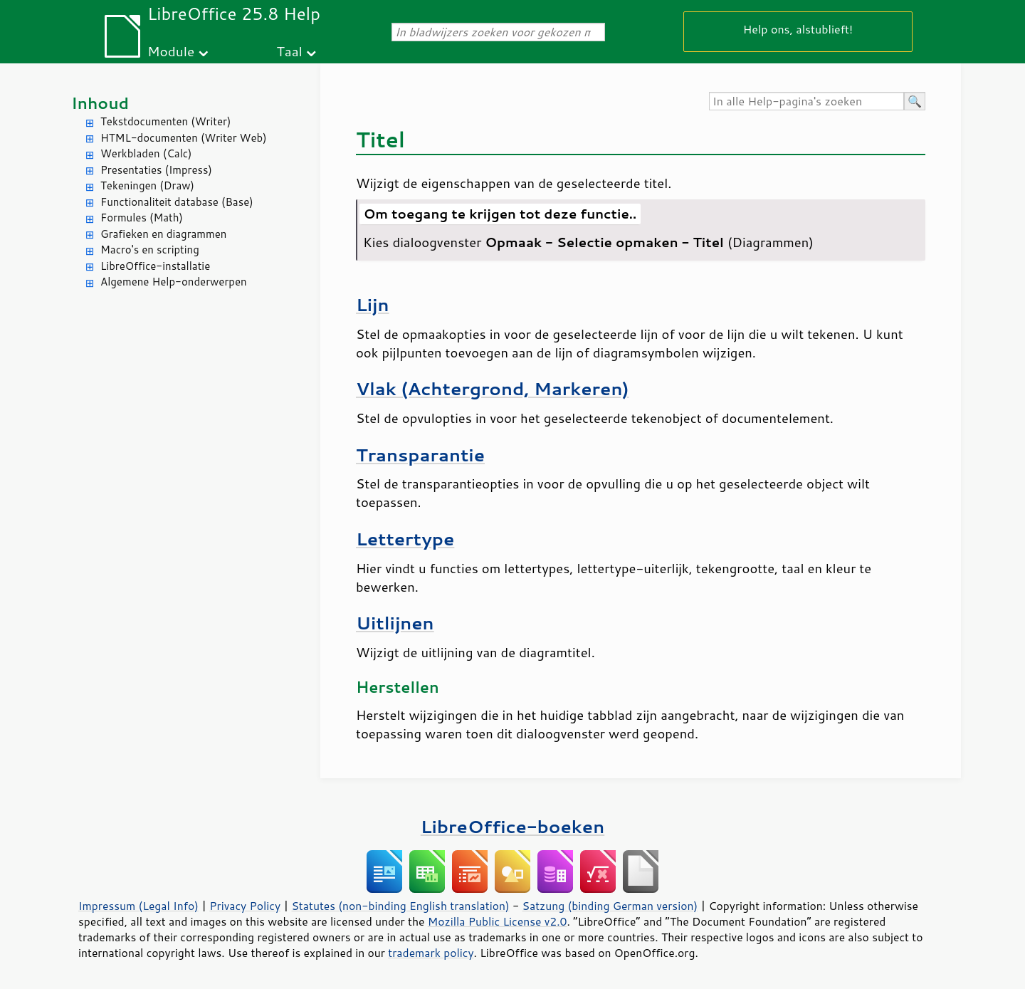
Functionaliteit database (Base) (176, 201)
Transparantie (420, 454)
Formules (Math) (141, 217)
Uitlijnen (395, 622)
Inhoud (100, 103)
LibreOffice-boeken (512, 826)
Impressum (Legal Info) (138, 906)
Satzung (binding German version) (610, 906)
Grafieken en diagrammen (163, 233)
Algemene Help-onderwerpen (173, 281)
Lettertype (405, 538)
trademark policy (430, 953)
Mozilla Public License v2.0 (497, 921)
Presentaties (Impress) (156, 169)
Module (170, 51)
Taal (290, 51)
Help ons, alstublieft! (798, 29)
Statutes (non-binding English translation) (400, 906)
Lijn (372, 304)
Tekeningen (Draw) (147, 185)
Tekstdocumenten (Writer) (165, 121)
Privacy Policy (244, 906)
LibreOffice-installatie (155, 265)
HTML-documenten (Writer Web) (183, 137)
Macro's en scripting (149, 249)
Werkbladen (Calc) (146, 153)
